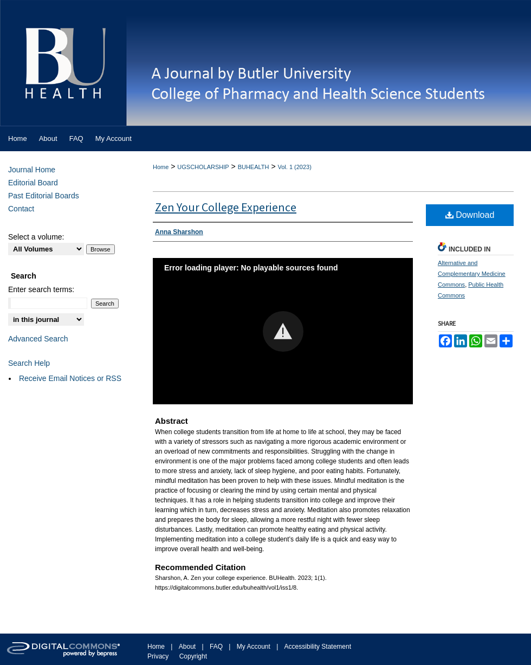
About (187, 646)
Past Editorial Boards (43, 195)
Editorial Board (33, 182)
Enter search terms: (41, 289)
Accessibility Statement (317, 646)
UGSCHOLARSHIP (203, 167)
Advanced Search (38, 338)
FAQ (216, 646)
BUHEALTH (253, 167)
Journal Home (31, 169)
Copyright (193, 656)
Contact (21, 208)
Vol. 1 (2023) (294, 167)
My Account (253, 646)
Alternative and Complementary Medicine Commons (472, 274)
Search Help (29, 363)
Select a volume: (36, 237)
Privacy (158, 656)
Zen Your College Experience (225, 207)
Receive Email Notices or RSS (70, 378)
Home (161, 167)
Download (470, 214)
